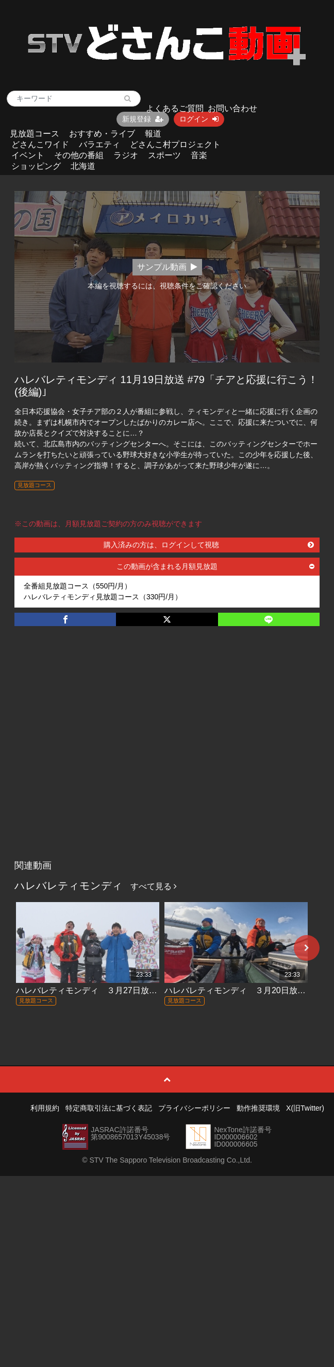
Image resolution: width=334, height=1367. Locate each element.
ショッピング (36, 166)
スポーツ (164, 155)
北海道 (83, 166)
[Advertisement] (96, 753)
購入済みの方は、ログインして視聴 (209, 545)
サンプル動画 (167, 267)
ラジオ (125, 155)
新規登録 (142, 119)
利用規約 (44, 1108)
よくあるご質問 (175, 108)
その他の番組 (79, 155)
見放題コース (34, 133)
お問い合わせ (232, 108)
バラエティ (99, 144)
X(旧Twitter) (305, 1108)
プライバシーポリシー (194, 1108)
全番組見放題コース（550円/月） (77, 586)
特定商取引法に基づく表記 (108, 1108)
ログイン (199, 119)
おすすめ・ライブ (102, 133)
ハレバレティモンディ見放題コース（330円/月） (103, 597)
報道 (153, 133)
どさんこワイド (40, 144)
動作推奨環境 (258, 1108)
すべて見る (153, 886)
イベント (27, 155)
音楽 (199, 155)
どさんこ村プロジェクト (175, 144)
